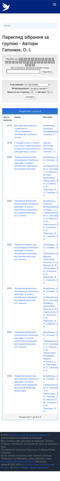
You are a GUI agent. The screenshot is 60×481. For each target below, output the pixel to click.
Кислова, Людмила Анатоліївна (50, 303)
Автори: (42, 92)
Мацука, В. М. (50, 265)
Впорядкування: (20, 88)
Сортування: (17, 84)
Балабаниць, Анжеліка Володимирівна (50, 128)
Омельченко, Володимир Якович (49, 355)
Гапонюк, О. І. (50, 134)
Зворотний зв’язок (39, 467)
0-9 (21, 59)
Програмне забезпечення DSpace (18, 461)
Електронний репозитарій (6, 7)
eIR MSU (7, 26)
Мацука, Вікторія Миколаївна (50, 175)
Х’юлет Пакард (20, 467)
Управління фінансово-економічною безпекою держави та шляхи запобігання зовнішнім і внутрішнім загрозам (26, 163)
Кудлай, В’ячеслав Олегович (48, 145)
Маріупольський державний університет (29, 435)
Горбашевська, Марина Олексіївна (50, 256)
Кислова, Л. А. (50, 262)
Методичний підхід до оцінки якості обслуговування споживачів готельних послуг (25, 131)
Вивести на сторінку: (18, 92)
